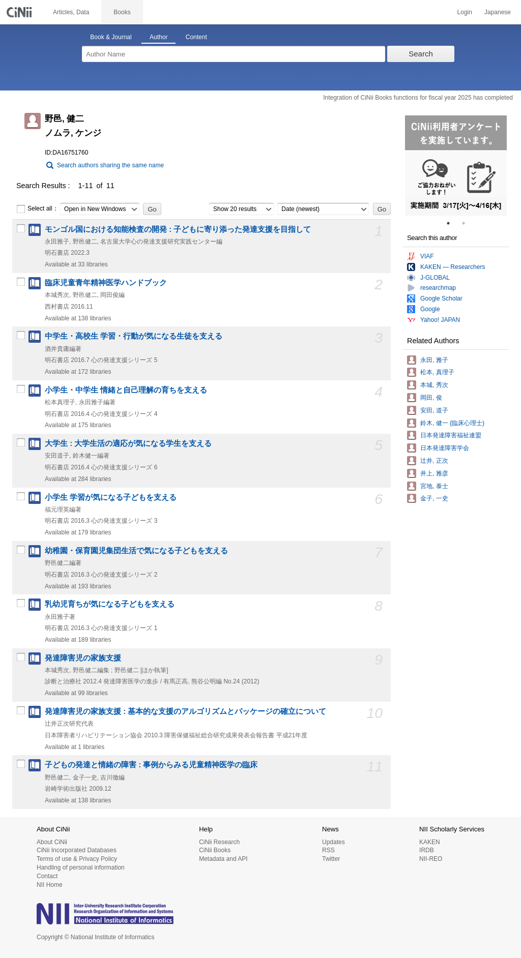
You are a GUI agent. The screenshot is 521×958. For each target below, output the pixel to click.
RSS (328, 850)
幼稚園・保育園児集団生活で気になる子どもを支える (136, 551)
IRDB (426, 850)
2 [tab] (467, 223)
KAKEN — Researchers (452, 267)
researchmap (438, 287)
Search (421, 53)
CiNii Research (219, 842)
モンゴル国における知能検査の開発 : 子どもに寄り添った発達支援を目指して (178, 229)
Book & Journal (110, 37)
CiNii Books (214, 850)
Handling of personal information (81, 867)
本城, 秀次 (434, 384)
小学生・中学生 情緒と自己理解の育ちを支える (126, 390)
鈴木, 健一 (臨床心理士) (452, 423)
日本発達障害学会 (444, 448)
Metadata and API (223, 858)
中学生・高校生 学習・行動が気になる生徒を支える (133, 336)
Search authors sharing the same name (110, 165)
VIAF (427, 256)
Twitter (331, 858)
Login (464, 12)
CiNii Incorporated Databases (77, 850)
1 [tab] (452, 223)
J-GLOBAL (435, 277)
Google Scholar (441, 298)
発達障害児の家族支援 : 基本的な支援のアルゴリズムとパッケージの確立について (185, 711)
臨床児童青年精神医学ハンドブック (106, 283)
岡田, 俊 (431, 397)
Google (430, 309)
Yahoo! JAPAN (440, 319)
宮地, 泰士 (434, 486)
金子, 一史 (434, 498)
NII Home (50, 884)
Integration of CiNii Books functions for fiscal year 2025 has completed (418, 97)
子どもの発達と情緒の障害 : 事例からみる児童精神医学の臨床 (151, 765)
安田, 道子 (434, 410)
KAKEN (429, 842)
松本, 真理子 (437, 372)
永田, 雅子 (434, 360)
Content (196, 37)
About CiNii (52, 842)
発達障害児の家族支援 (83, 658)
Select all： (37, 209)
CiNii (20, 12)
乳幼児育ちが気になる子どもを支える (110, 604)
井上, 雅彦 (434, 473)
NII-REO (430, 858)
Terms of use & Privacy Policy (77, 858)
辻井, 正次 (434, 460)
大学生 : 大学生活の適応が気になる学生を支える (128, 443)
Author (158, 37)
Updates (333, 842)
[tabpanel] (456, 165)
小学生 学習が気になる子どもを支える (111, 497)
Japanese (497, 12)
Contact (47, 876)
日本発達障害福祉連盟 (450, 435)
